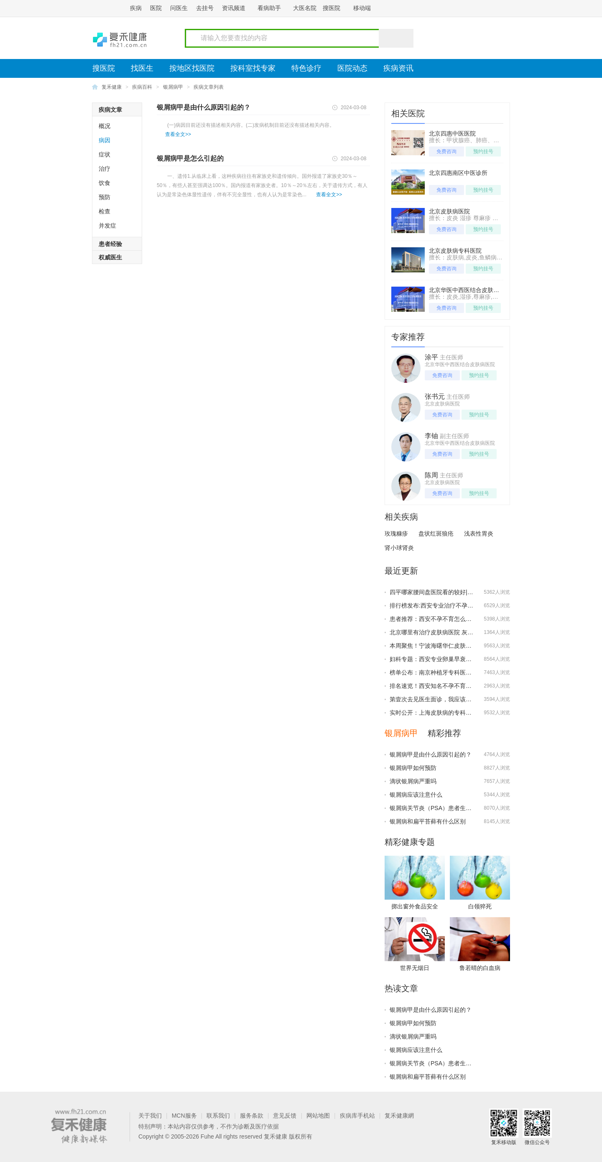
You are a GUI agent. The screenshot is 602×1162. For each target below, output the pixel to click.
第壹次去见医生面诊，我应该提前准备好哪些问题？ (457, 699)
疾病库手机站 (357, 1115)
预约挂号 (483, 151)
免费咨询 (446, 151)
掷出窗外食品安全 (414, 906)
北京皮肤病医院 (449, 211)
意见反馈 (284, 1115)
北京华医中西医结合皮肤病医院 (470, 290)
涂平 (431, 357)
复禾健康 (112, 87)
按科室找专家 (252, 68)
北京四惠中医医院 (452, 133)
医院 (156, 8)
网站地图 (318, 1115)
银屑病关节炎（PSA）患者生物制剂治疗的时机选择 (457, 808)
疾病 (136, 8)
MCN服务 (184, 1115)
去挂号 (205, 8)
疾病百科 (142, 87)
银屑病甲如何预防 (413, 767)
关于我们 (150, 1115)
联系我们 (218, 1115)
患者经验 (110, 244)
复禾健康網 (399, 1115)
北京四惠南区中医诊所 (458, 172)
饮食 (104, 183)
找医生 (142, 68)
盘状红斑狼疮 (436, 533)
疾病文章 (110, 109)
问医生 (179, 8)
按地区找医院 (191, 68)
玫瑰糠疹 (396, 533)
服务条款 (251, 1115)
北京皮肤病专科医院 (455, 250)
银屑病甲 (173, 87)
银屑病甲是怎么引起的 (190, 158)
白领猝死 (480, 906)
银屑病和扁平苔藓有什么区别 (428, 821)
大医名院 (304, 8)
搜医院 (331, 8)
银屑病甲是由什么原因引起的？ (203, 107)
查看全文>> (178, 134)
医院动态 (352, 68)
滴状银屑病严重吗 (413, 781)
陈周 (431, 475)
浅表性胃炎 (478, 533)
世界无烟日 (414, 967)
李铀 (431, 435)
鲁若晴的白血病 (479, 967)
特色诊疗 (306, 68)
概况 (104, 126)
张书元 (435, 396)
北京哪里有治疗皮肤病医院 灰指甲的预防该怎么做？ (458, 632)
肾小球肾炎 (399, 547)
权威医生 (110, 257)
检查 (104, 211)
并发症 (107, 225)
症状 (104, 154)
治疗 (104, 168)
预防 (104, 197)
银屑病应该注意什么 (416, 794)
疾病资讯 (398, 68)
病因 (104, 140)
